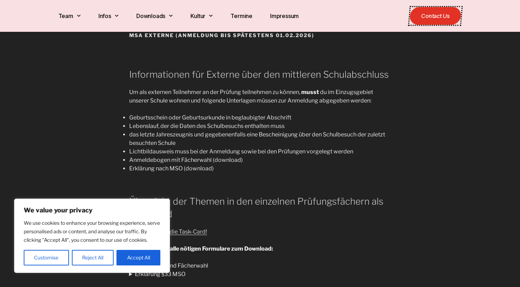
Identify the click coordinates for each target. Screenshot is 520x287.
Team (69, 15)
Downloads (154, 15)
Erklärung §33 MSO (160, 274)
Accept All (138, 257)
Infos (108, 15)
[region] (92, 236)
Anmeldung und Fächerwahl (171, 265)
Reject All (92, 257)
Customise (46, 257)
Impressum (284, 15)
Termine (241, 15)
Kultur (201, 15)
